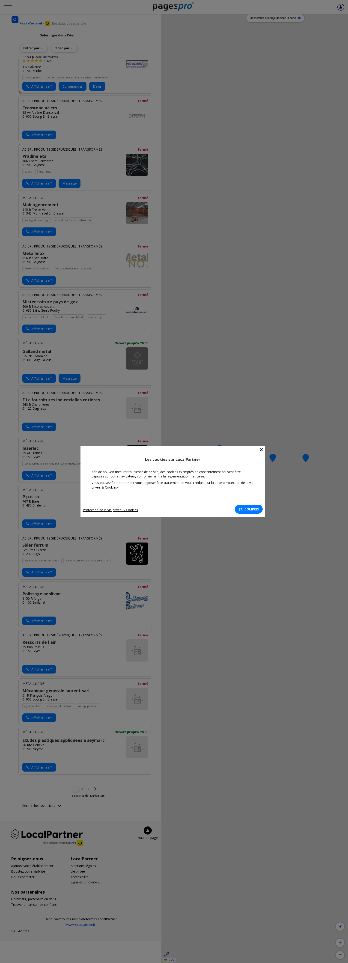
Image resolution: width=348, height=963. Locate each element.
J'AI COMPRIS (250, 509)
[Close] (263, 450)
